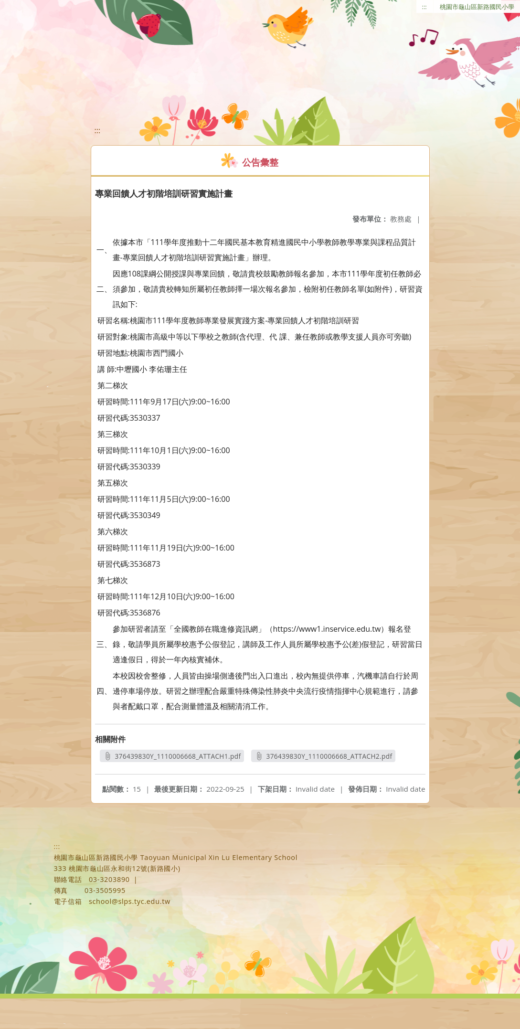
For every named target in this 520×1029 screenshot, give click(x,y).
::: (424, 6)
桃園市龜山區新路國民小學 (477, 6)
